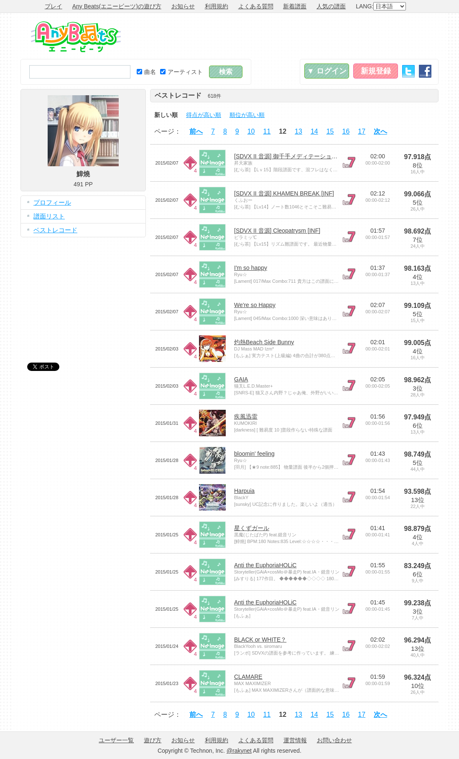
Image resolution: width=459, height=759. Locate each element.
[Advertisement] (286, 36)
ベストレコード (55, 230)
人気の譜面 (331, 6)
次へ (380, 131)
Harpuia (244, 490)
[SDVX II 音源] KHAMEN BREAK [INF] (284, 193)
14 (314, 131)
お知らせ (183, 6)
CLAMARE (248, 676)
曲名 (146, 72)
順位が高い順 (247, 115)
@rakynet (239, 750)
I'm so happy (250, 267)
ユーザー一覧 (116, 740)
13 (298, 131)
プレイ (53, 6)
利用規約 (216, 6)
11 (267, 131)
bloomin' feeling (254, 453)
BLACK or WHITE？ (260, 639)
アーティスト (181, 72)
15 (330, 131)
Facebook (425, 71)
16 (346, 131)
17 (361, 131)
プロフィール (52, 202)
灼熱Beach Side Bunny (264, 342)
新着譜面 (294, 6)
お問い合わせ (334, 740)
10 (251, 131)
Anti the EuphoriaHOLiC (265, 565)
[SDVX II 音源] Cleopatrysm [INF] (277, 230)
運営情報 (295, 740)
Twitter (408, 71)
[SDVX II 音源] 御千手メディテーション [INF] (293, 156)
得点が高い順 (203, 115)
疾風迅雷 (246, 416)
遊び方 (152, 740)
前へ (196, 131)
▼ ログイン (327, 71)
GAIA (241, 379)
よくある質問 (255, 6)
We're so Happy (254, 305)
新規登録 (376, 71)
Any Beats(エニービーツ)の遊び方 (116, 6)
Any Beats (76, 36)
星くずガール (251, 528)
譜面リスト (49, 216)
